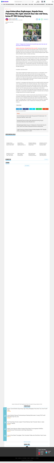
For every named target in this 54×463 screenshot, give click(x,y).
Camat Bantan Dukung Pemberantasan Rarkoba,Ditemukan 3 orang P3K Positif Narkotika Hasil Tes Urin (28, 416)
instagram (33, 459)
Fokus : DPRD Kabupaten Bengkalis (10, 4)
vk (35, 459)
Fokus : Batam (36, 4)
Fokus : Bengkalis (21, 4)
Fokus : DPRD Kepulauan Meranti (47, 4)
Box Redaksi (24, 459)
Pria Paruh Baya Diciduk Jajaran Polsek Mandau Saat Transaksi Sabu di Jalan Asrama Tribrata (27, 423)
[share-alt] (19, 109)
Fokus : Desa (19, 105)
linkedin (28, 459)
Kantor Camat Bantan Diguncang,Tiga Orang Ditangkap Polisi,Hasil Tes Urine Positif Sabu (28, 409)
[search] (24, 2)
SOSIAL (38, 459)
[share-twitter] (39, 19)
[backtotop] (27, 449)
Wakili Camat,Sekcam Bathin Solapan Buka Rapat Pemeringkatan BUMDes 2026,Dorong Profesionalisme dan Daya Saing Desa (28, 430)
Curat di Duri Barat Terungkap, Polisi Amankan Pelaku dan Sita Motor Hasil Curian (27, 437)
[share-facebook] (37, 19)
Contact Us (19, 459)
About (16, 459)
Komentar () (46, 19)
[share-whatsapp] (42, 19)
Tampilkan (46, 159)
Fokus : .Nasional (29, 4)
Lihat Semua (27, 165)
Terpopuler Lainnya (27, 443)
